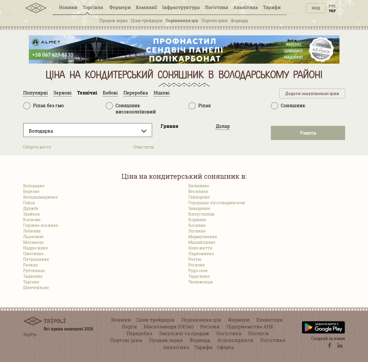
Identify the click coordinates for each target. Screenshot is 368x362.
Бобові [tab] (110, 93)
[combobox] (88, 130)
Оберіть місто (37, 147)
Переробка (139, 333)
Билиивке (198, 185)
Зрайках (31, 214)
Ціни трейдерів (146, 20)
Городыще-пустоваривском (216, 202)
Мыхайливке (201, 242)
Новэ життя (200, 248)
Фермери (120, 7)
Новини (68, 7)
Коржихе (197, 219)
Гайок (29, 202)
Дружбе (31, 208)
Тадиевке (33, 276)
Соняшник (288, 105)
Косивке (197, 225)
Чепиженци (200, 282)
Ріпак (199, 105)
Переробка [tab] (135, 93)
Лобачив (32, 231)
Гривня (169, 126)
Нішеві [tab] (161, 93)
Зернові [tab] (62, 93)
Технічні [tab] (87, 93)
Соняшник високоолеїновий (131, 108)
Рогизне (196, 265)
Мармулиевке (202, 236)
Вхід (316, 8)
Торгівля (93, 7)
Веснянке (198, 191)
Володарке (34, 185)
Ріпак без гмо (43, 105)
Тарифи (272, 7)
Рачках (30, 265)
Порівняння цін (182, 20)
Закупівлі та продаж (184, 333)
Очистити (143, 147)
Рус (332, 6)
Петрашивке (36, 259)
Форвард (239, 20)
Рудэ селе (198, 270)
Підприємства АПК (250, 326)
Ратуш (194, 259)
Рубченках (34, 270)
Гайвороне (199, 197)
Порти (129, 326)
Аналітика (245, 7)
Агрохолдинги (235, 340)
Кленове (32, 219)
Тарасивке (199, 276)
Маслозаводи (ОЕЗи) (168, 326)
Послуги (258, 333)
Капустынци (201, 214)
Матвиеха (33, 242)
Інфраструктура (181, 7)
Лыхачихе (33, 236)
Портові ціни (214, 20)
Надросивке (35, 248)
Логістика (216, 7)
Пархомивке (201, 253)
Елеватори (269, 319)
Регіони (210, 326)
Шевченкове (36, 287)
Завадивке (199, 208)
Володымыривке (40, 197)
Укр (332, 10)
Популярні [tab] (35, 93)
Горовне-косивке (40, 225)
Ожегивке (33, 253)
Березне (31, 191)
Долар (223, 126)
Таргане (31, 282)
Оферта (225, 347)
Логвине (197, 231)
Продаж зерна (113, 20)
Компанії (146, 7)
